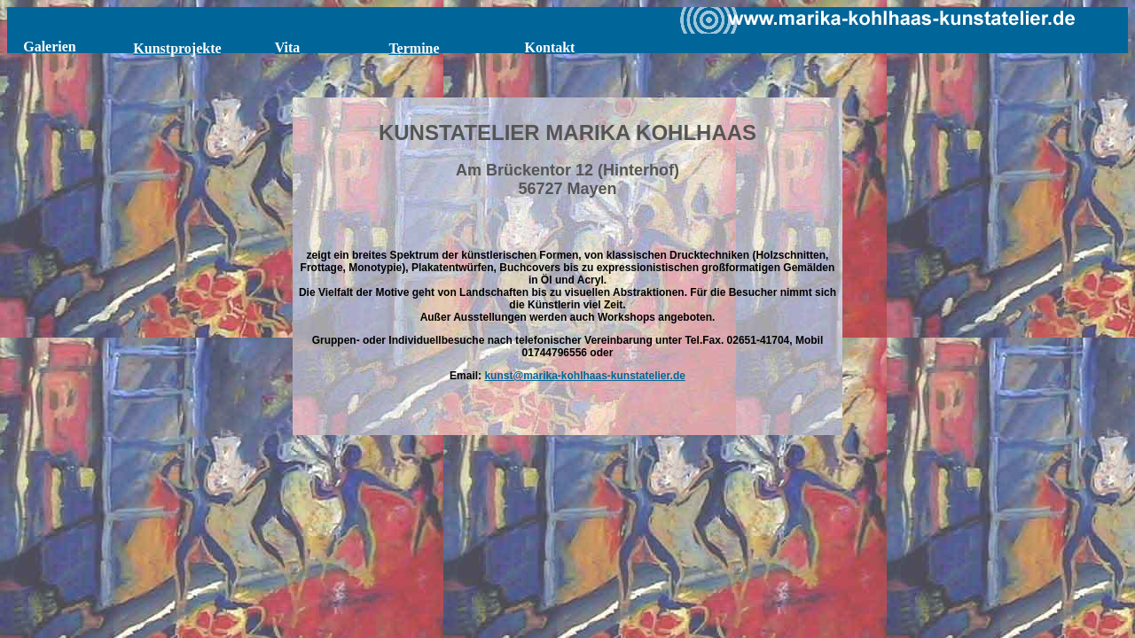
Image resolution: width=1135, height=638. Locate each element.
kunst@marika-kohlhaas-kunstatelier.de (584, 376)
